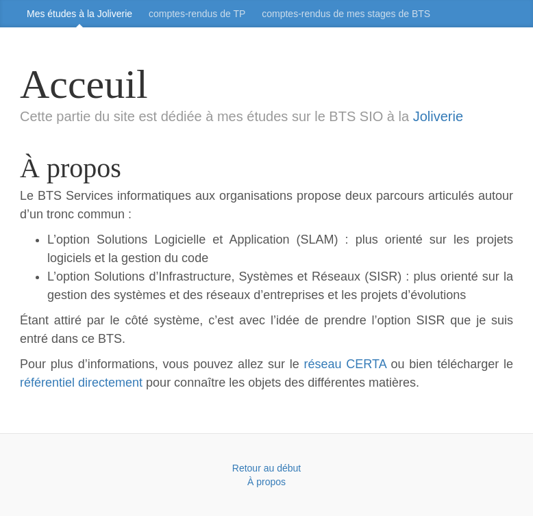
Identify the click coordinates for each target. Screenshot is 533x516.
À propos (266, 481)
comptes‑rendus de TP (197, 13)
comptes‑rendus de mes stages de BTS (346, 13)
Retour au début (266, 468)
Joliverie (438, 116)
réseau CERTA (345, 364)
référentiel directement (81, 382)
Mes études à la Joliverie (79, 13)
